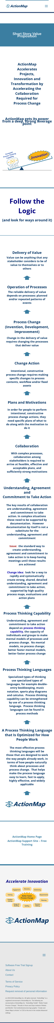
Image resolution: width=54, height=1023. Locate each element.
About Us (10, 970)
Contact (9, 975)
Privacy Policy (12, 986)
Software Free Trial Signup (19, 965)
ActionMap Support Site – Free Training (27, 842)
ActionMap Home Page (27, 836)
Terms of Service (14, 981)
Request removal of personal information (26, 991)
